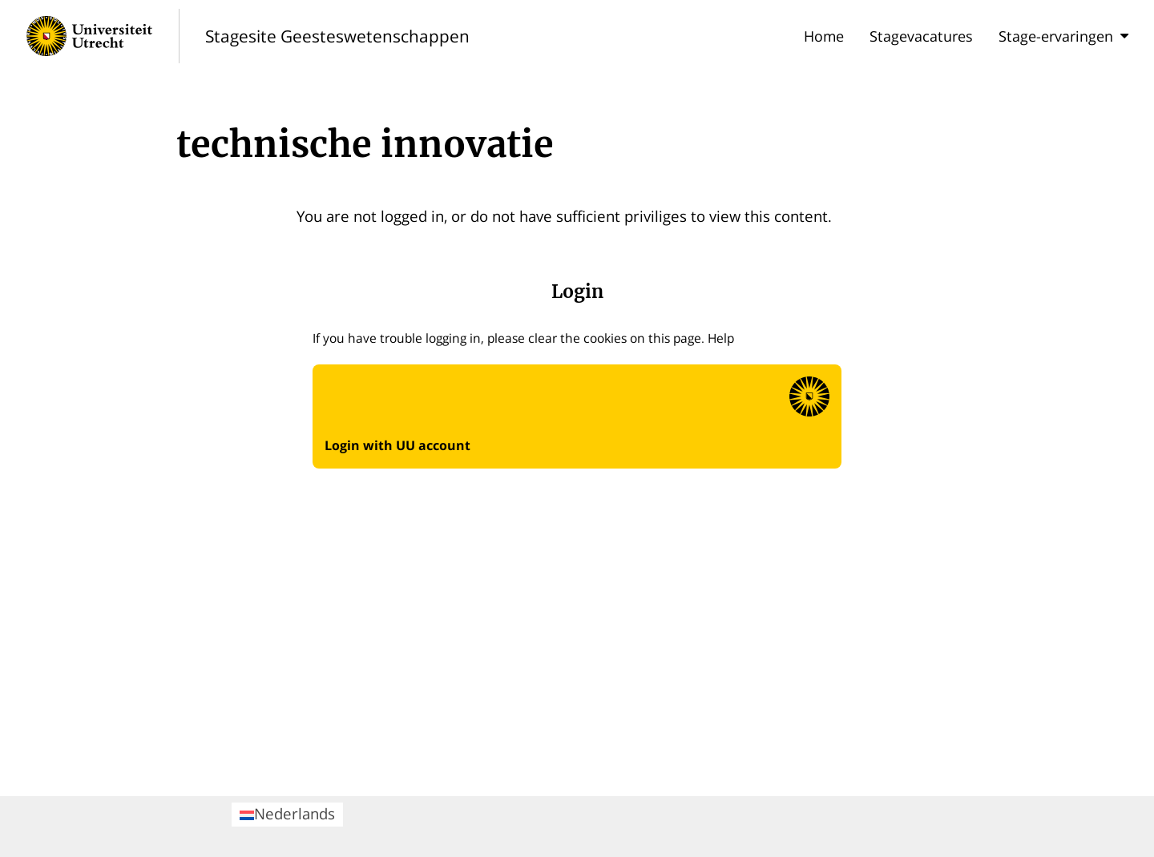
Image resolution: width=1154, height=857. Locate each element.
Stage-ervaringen (1063, 36)
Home (824, 36)
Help (721, 338)
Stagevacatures (921, 36)
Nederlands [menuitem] (287, 813)
